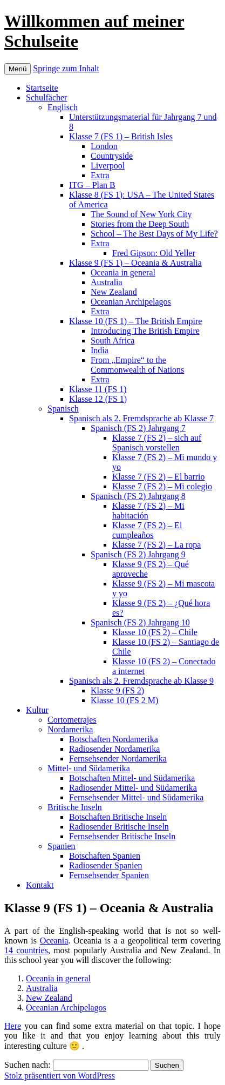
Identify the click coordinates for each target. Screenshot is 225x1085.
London (104, 146)
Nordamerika (70, 729)
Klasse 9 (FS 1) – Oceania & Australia (135, 262)
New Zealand (114, 291)
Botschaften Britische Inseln (118, 816)
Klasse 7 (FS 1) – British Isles (121, 136)
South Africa (112, 340)
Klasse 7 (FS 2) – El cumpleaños (147, 530)
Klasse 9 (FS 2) (117, 690)
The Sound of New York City (141, 214)
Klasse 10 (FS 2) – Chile (154, 632)
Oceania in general (123, 272)
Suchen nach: (27, 1064)
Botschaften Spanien (104, 855)
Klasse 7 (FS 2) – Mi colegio (162, 486)
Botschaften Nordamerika (113, 739)
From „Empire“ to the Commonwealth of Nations (137, 364)
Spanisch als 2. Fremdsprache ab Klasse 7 (141, 418)
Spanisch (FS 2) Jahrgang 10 (140, 622)
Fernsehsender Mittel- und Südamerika (136, 797)
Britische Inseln (74, 807)
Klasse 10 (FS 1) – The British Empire (135, 321)
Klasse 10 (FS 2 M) (124, 700)
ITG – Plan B (92, 185)
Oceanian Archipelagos (131, 301)
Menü (17, 69)
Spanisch (63, 408)
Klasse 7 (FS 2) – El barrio (158, 476)
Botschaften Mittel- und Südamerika (132, 778)
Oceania (54, 940)
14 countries (26, 950)
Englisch (62, 107)
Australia (106, 282)
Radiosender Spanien (105, 865)
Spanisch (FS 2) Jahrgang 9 (138, 554)
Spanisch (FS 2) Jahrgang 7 (138, 428)
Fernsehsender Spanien (109, 875)
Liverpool (108, 165)
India (99, 350)
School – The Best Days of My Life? (154, 233)
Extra (100, 175)
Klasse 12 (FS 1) (98, 398)
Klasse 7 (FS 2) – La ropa (156, 544)
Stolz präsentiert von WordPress (59, 1075)
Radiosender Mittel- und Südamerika (133, 787)
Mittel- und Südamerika (88, 768)
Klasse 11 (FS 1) (98, 389)
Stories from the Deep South (140, 223)
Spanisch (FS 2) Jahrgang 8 (138, 496)
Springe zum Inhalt (66, 68)
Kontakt (40, 884)
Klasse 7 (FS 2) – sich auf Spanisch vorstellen (156, 442)
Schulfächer (46, 97)
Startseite (42, 87)
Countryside (112, 155)
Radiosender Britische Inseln (119, 826)
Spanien (61, 846)
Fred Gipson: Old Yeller (153, 253)
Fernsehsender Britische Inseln (122, 836)
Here (12, 1025)
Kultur (37, 710)
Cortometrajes (72, 719)
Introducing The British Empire (145, 330)
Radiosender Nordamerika (114, 748)
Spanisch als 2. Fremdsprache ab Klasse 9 (141, 680)
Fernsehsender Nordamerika (118, 758)
